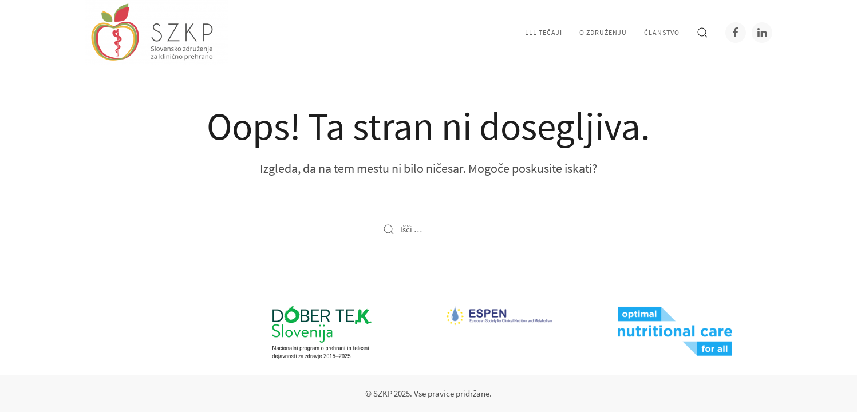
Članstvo (662, 32)
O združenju (603, 32)
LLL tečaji (543, 32)
